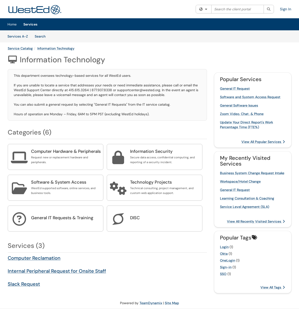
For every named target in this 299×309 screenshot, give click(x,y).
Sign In (285, 9)
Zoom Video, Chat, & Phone (242, 114)
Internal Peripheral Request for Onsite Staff (57, 271)
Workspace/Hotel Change (240, 181)
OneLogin (227, 260)
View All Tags (272, 287)
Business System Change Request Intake (252, 173)
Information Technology (55, 48)
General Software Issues (239, 105)
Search (42, 36)
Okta (224, 253)
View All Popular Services (263, 142)
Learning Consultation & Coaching (247, 198)
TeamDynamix (151, 303)
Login (224, 247)
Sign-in (226, 267)
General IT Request (235, 88)
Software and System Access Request (250, 97)
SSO (223, 274)
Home (12, 24)
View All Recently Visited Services (256, 221)
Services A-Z (17, 36)
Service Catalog (20, 48)
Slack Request (24, 284)
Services (30, 24)
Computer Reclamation (34, 258)
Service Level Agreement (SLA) (244, 207)
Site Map (172, 303)
